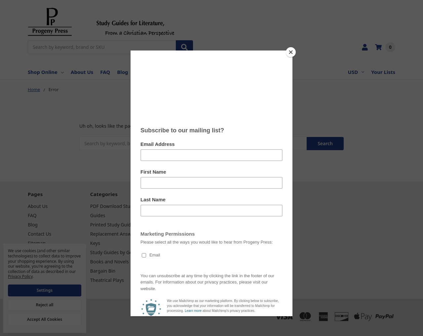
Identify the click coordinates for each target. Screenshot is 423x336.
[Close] (291, 52)
